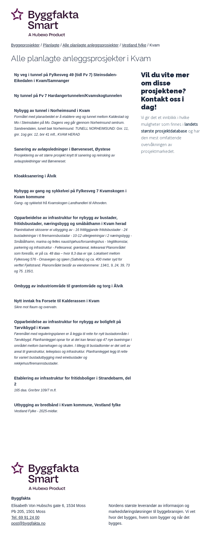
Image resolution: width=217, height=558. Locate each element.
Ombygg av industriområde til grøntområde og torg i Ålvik (68, 286)
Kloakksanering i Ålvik (35, 176)
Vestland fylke (134, 45)
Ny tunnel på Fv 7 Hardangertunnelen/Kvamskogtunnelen (68, 95)
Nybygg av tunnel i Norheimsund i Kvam (52, 110)
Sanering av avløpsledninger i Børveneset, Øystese (62, 149)
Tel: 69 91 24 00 (25, 517)
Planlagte (51, 45)
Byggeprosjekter (25, 45)
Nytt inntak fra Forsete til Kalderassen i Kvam (56, 301)
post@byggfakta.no (28, 523)
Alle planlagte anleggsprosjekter (90, 45)
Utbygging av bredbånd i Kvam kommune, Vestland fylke (67, 405)
